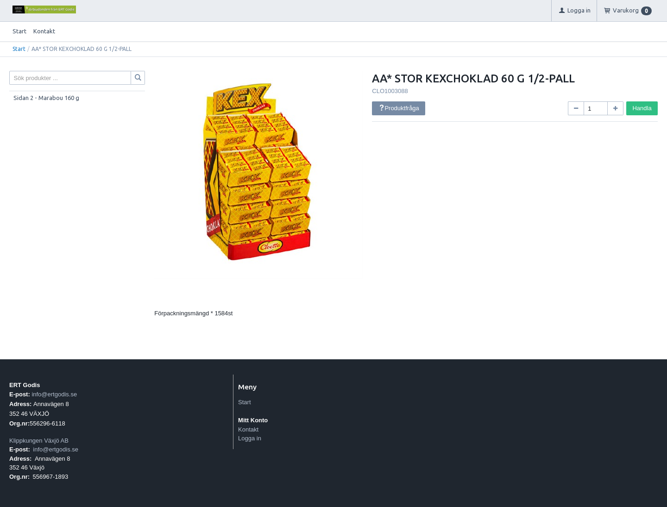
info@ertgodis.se (54, 394)
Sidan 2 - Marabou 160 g (46, 97)
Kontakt (44, 31)
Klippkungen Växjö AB (39, 440)
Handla (641, 108)
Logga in (249, 438)
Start (19, 31)
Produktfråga (398, 108)
